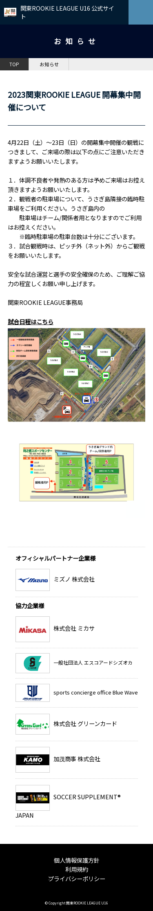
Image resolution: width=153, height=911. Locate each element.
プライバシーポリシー (76, 878)
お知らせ (49, 64)
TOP (14, 64)
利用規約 (76, 869)
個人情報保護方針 (77, 860)
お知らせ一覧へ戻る (111, 540)
